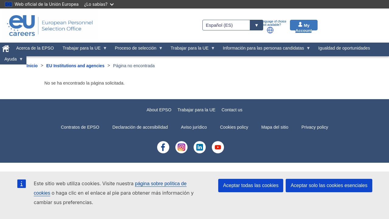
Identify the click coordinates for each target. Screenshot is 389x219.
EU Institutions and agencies (75, 65)
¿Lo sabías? (99, 4)
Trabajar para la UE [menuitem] (82, 50)
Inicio (32, 65)
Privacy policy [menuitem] (314, 127)
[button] (270, 30)
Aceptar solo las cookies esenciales (329, 185)
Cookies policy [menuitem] (234, 127)
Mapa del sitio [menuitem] (274, 127)
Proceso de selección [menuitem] (136, 50)
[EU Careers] (49, 25)
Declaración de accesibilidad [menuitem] (140, 127)
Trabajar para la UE (196, 109)
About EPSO (158, 109)
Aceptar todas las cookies (250, 185)
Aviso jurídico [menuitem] (194, 127)
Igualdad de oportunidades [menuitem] (344, 48)
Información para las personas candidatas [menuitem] (265, 50)
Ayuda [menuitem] (11, 60)
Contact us (232, 109)
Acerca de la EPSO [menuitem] (35, 48)
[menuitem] (6, 47)
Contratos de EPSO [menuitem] (80, 127)
